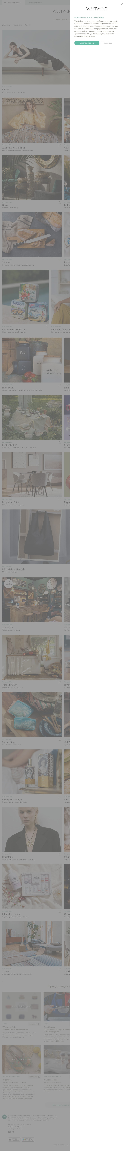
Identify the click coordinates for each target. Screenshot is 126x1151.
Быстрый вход (87, 43)
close (122, 4)
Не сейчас (107, 43)
